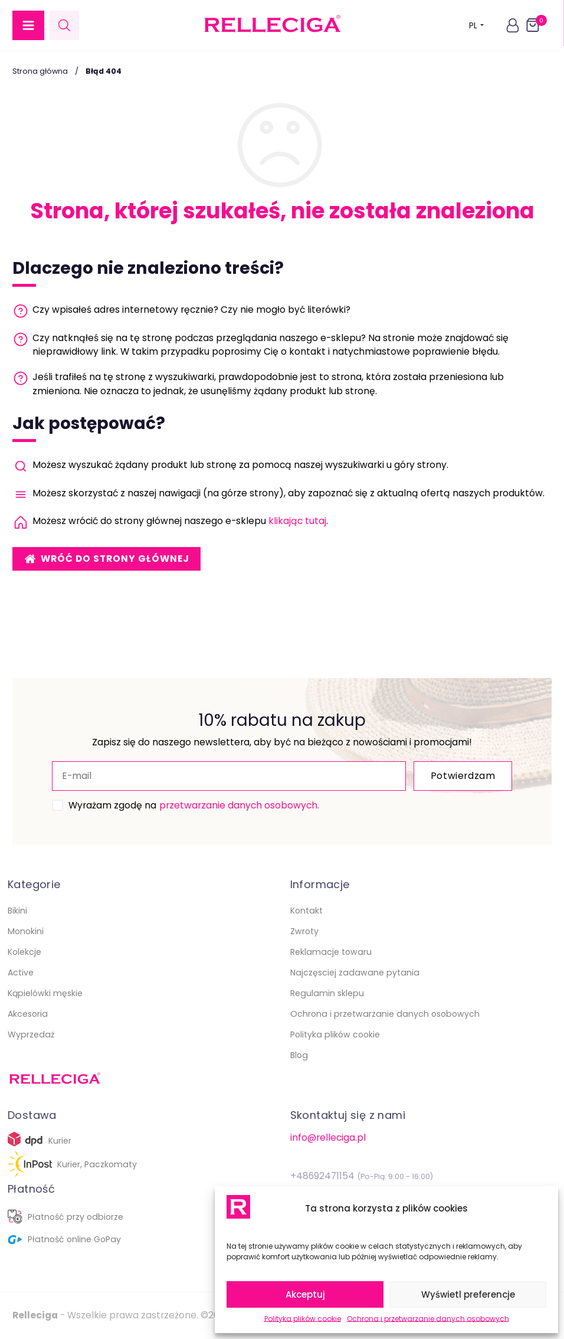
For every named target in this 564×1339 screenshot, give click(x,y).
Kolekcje (24, 952)
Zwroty (304, 931)
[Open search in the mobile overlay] (64, 25)
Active (21, 972)
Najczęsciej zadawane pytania (354, 972)
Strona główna (40, 71)
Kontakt (306, 910)
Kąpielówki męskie (45, 993)
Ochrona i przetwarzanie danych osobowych (428, 1319)
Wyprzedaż (31, 1034)
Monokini (26, 931)
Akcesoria (28, 1014)
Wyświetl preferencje (468, 1294)
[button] (28, 25)
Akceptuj (305, 1294)
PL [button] (476, 25)
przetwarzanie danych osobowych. (239, 805)
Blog (299, 1055)
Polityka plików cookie (302, 1319)
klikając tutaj (297, 521)
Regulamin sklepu (327, 993)
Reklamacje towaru (331, 952)
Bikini (17, 910)
